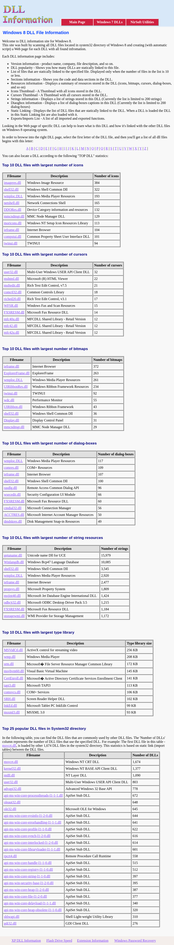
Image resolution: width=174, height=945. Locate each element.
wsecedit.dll (12, 494)
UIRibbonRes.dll (16, 386)
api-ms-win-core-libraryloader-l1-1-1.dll (32, 849)
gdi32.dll (10, 923)
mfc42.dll (10, 326)
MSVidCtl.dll (13, 650)
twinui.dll (10, 243)
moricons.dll (12, 223)
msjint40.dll (12, 596)
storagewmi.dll (14, 616)
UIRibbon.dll (13, 407)
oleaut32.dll (12, 802)
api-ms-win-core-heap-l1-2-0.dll (26, 890)
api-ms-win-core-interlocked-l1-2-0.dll (31, 842)
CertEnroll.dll (13, 678)
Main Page (77, 22)
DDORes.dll (12, 209)
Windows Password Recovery (135, 940)
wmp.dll (9, 657)
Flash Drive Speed (59, 940)
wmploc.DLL (13, 196)
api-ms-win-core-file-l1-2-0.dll (25, 896)
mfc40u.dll (11, 319)
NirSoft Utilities (142, 22)
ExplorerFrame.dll (17, 373)
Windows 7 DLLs (110, 22)
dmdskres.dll (13, 521)
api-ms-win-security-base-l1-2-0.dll (29, 883)
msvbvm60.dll (14, 671)
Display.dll (11, 420)
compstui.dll (12, 236)
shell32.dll (11, 189)
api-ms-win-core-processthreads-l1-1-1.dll (33, 795)
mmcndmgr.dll (14, 216)
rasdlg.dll (10, 488)
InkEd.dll (10, 705)
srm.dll (9, 664)
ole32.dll (10, 809)
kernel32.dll (12, 768)
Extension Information (92, 940)
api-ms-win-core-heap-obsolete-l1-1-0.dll (33, 910)
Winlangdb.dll (14, 562)
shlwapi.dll (11, 917)
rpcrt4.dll (10, 856)
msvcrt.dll (9, 745)
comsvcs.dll (12, 692)
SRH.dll (9, 699)
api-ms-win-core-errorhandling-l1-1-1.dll (32, 822)
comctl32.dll (12, 292)
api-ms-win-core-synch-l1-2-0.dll (27, 836)
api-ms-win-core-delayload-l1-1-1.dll (30, 903)
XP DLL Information (26, 940)
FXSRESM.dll (14, 312)
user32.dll (11, 272)
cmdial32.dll (12, 508)
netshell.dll (11, 203)
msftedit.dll (12, 285)
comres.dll (11, 467)
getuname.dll (13, 555)
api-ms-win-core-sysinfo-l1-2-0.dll (28, 816)
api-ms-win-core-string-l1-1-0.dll (27, 876)
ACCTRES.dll (14, 515)
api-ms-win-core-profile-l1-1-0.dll (28, 829)
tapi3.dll (9, 685)
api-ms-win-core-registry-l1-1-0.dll (28, 869)
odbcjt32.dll (12, 602)
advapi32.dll (12, 789)
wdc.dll (9, 400)
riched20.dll (12, 299)
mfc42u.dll (11, 332)
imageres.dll (12, 183)
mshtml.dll (11, 279)
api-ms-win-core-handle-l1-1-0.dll (28, 863)
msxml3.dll (12, 712)
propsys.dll (11, 589)
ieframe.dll (11, 230)
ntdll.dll (9, 775)
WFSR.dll (11, 305)
